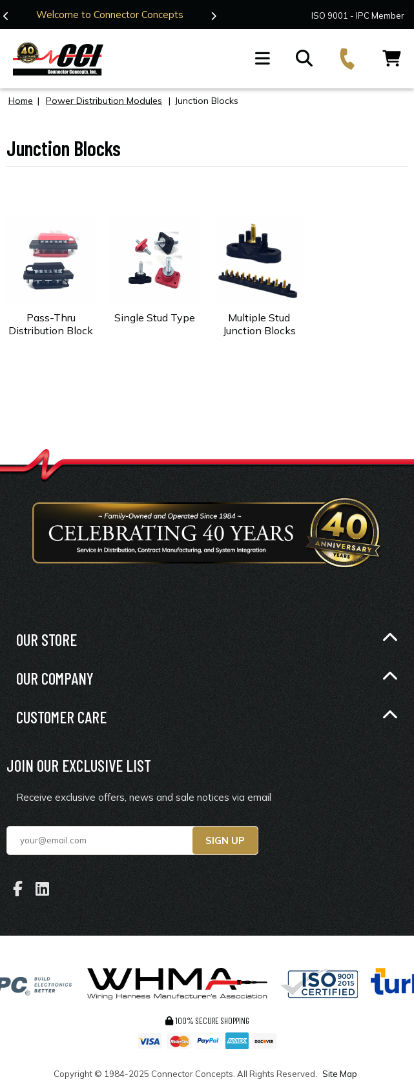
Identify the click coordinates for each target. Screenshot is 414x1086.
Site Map (339, 1074)
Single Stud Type (154, 317)
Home (20, 100)
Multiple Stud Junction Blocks (259, 324)
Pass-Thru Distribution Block (50, 324)
